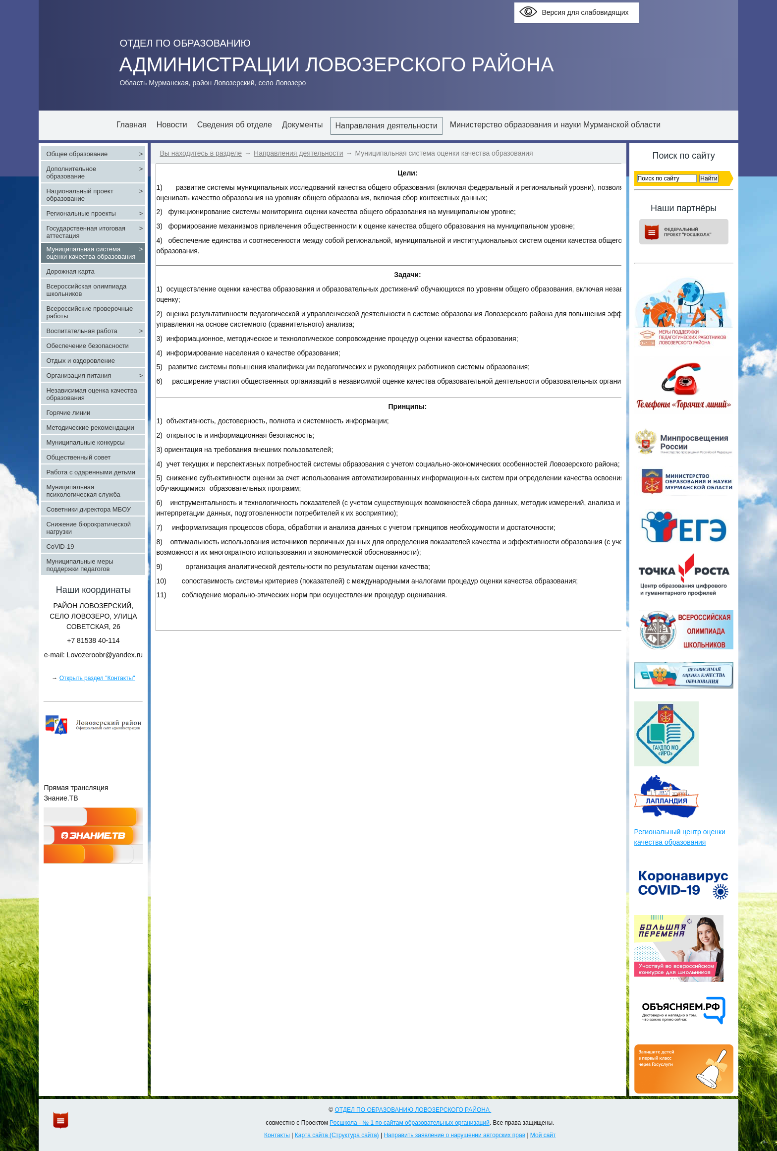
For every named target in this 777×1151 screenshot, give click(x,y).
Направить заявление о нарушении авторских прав (454, 1135)
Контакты (277, 1135)
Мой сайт (543, 1135)
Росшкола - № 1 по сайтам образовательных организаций (409, 1122)
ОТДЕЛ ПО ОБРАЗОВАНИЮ (184, 43)
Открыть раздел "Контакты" (97, 678)
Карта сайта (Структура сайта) (337, 1135)
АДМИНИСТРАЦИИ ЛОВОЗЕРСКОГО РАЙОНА (336, 64)
